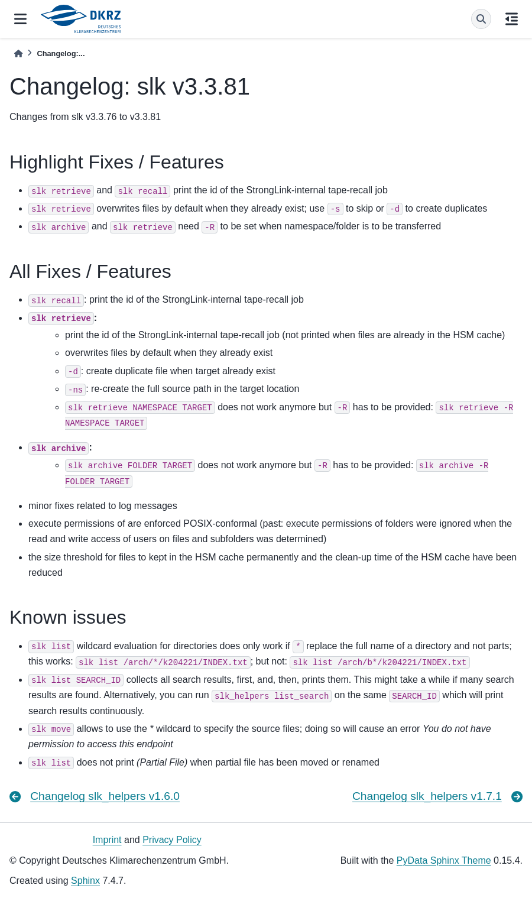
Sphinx (85, 881)
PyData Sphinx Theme (444, 860)
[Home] (18, 53)
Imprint (107, 840)
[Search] (481, 19)
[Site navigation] (20, 19)
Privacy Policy (172, 840)
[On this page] (512, 19)
